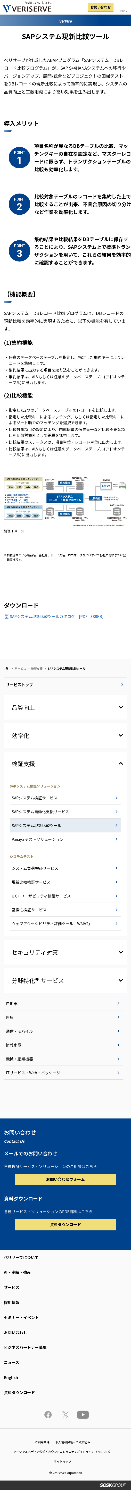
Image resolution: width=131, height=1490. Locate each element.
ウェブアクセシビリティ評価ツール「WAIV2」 (52, 923)
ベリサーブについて (21, 1257)
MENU (123, 10)
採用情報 (11, 1302)
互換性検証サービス (29, 910)
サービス (20, 668)
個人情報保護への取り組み (72, 1442)
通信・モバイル (19, 1031)
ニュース (11, 1362)
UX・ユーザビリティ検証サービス (41, 896)
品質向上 (23, 707)
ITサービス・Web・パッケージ (33, 1072)
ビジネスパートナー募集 (25, 1347)
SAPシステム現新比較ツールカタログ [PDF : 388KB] (57, 616)
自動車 (11, 1003)
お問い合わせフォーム (65, 1179)
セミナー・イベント (21, 1317)
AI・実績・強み (17, 1272)
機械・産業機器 (19, 1059)
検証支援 (37, 668)
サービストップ (19, 684)
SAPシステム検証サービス (34, 798)
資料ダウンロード (65, 1224)
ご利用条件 (42, 1442)
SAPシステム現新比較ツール (36, 825)
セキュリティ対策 (35, 952)
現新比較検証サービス (31, 882)
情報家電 (13, 1045)
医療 (10, 1017)
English (11, 1377)
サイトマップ (62, 1461)
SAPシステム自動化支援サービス (40, 811)
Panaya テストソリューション (38, 839)
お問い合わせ (100, 7)
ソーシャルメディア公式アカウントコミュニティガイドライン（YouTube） (62, 1451)
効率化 (20, 735)
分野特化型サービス (38, 980)
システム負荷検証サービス (35, 868)
